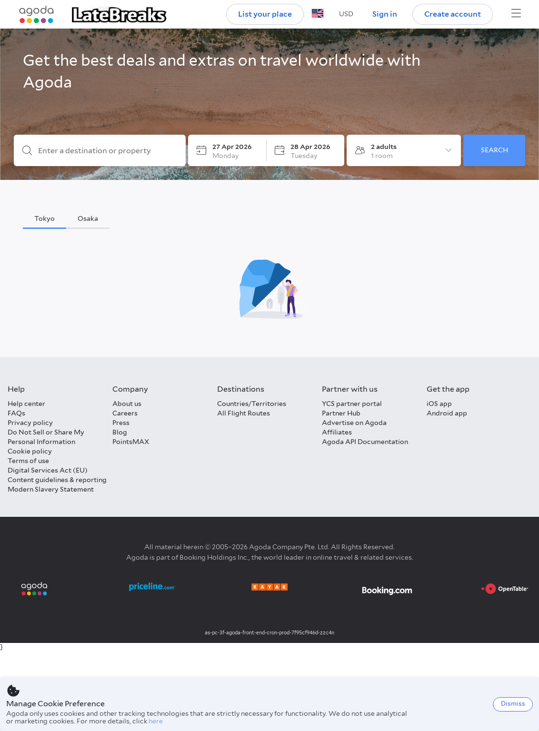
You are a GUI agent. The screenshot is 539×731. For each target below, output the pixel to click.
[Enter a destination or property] (107, 151)
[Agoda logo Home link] (36, 14)
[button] (346, 14)
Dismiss (513, 703)
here (156, 721)
